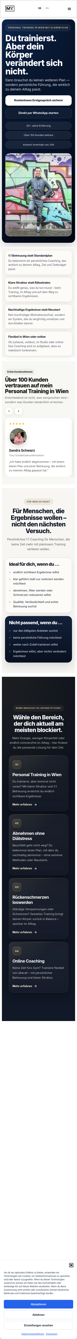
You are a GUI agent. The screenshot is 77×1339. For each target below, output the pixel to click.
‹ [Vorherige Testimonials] (9, 411)
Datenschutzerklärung (32, 1334)
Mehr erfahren (22, 804)
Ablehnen (38, 1315)
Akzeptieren (38, 1304)
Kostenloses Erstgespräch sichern (38, 100)
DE (39, 8)
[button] (71, 1265)
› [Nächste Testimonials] (18, 411)
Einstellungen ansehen (38, 1325)
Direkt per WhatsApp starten (38, 113)
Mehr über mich (38, 1248)
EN (47, 8)
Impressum (51, 1334)
